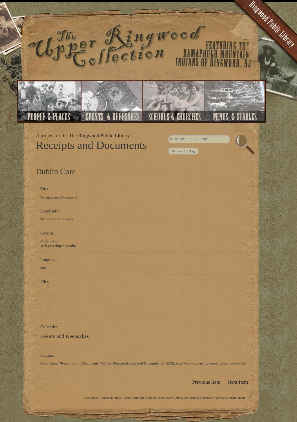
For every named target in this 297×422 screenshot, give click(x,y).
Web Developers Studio (58, 246)
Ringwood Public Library (116, 397)
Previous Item (206, 382)
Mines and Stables (236, 101)
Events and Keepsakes (112, 101)
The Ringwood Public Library (99, 135)
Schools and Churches (173, 101)
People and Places (49, 101)
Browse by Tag (183, 151)
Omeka (179, 397)
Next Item (238, 382)
